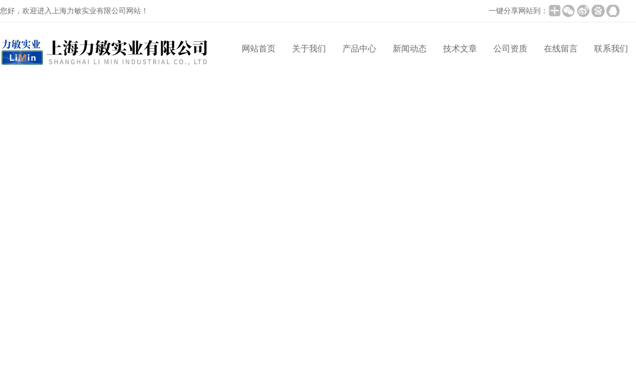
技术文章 (460, 48)
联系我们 (611, 48)
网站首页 (259, 48)
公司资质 (510, 48)
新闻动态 (410, 48)
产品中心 (359, 48)
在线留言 (561, 48)
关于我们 (309, 48)
